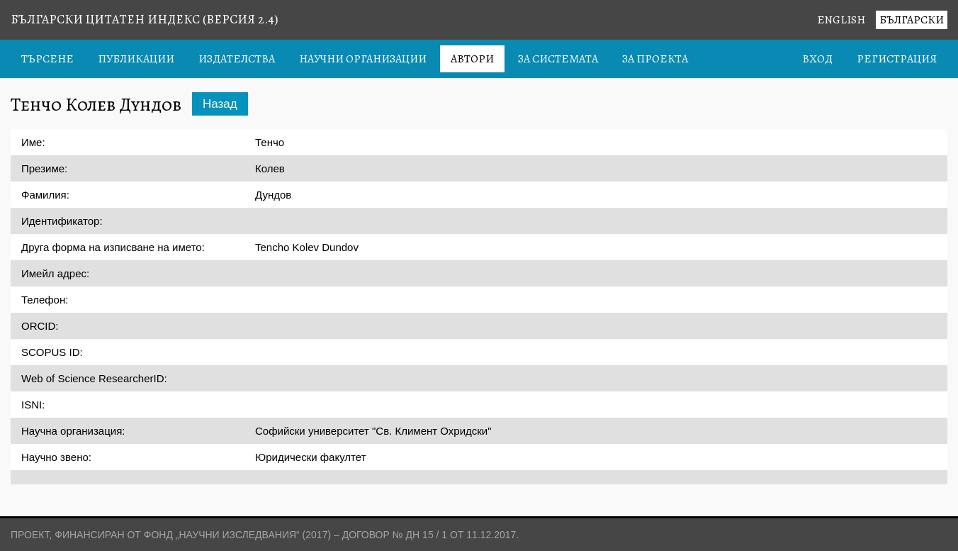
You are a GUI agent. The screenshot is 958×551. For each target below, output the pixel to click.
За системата (558, 59)
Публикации (136, 59)
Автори (472, 59)
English (841, 20)
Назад (220, 104)
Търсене (47, 59)
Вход (817, 59)
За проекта (655, 59)
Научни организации (363, 59)
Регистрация (897, 59)
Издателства (236, 59)
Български (911, 20)
